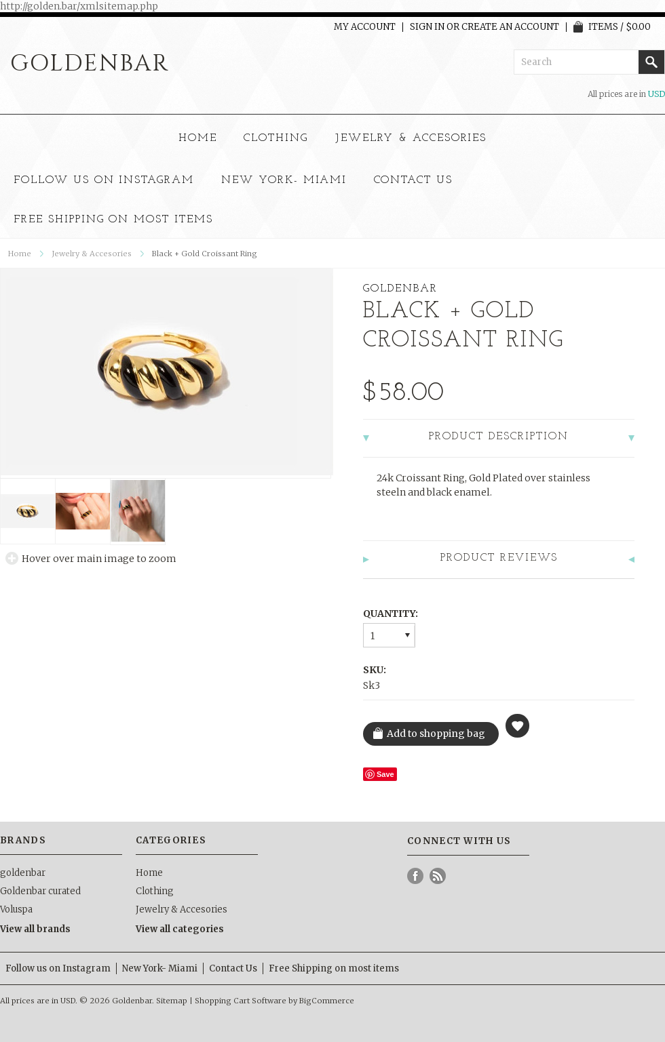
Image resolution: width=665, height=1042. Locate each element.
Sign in (427, 27)
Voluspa (16, 909)
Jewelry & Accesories (411, 138)
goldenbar (22, 873)
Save (385, 774)
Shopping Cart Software (240, 1000)
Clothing (276, 138)
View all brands (35, 929)
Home (197, 138)
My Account (365, 27)
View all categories (180, 929)
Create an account (510, 27)
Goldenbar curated (40, 891)
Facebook (415, 876)
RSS (438, 876)
